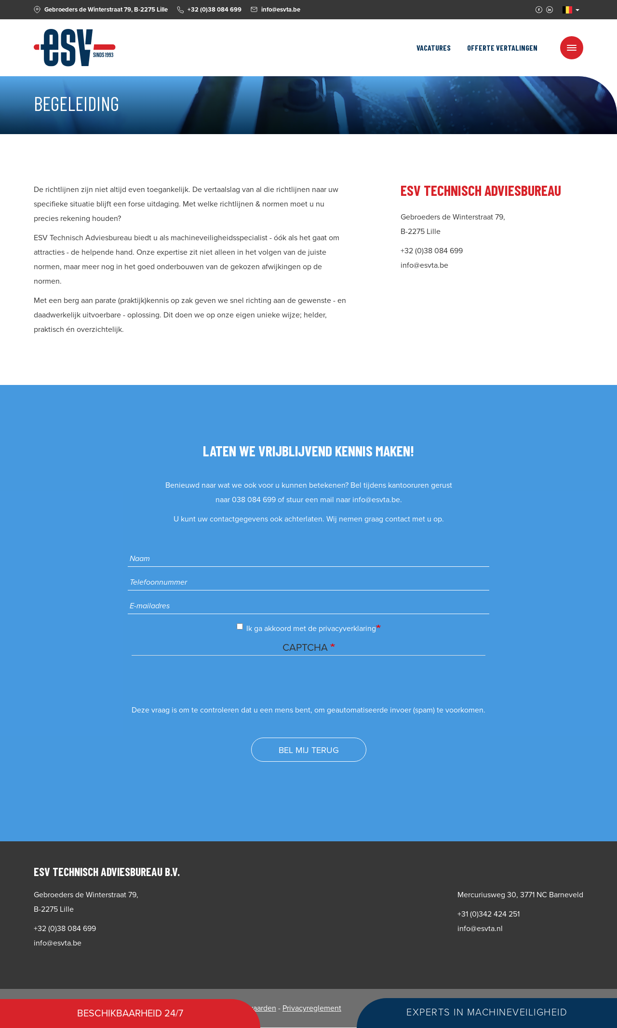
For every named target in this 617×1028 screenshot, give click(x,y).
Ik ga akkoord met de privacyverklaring (306, 628)
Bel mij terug (309, 750)
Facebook (539, 9)
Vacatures (433, 47)
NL (567, 10)
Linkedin (549, 9)
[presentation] (205, 684)
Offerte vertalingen (502, 47)
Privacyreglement (311, 1008)
